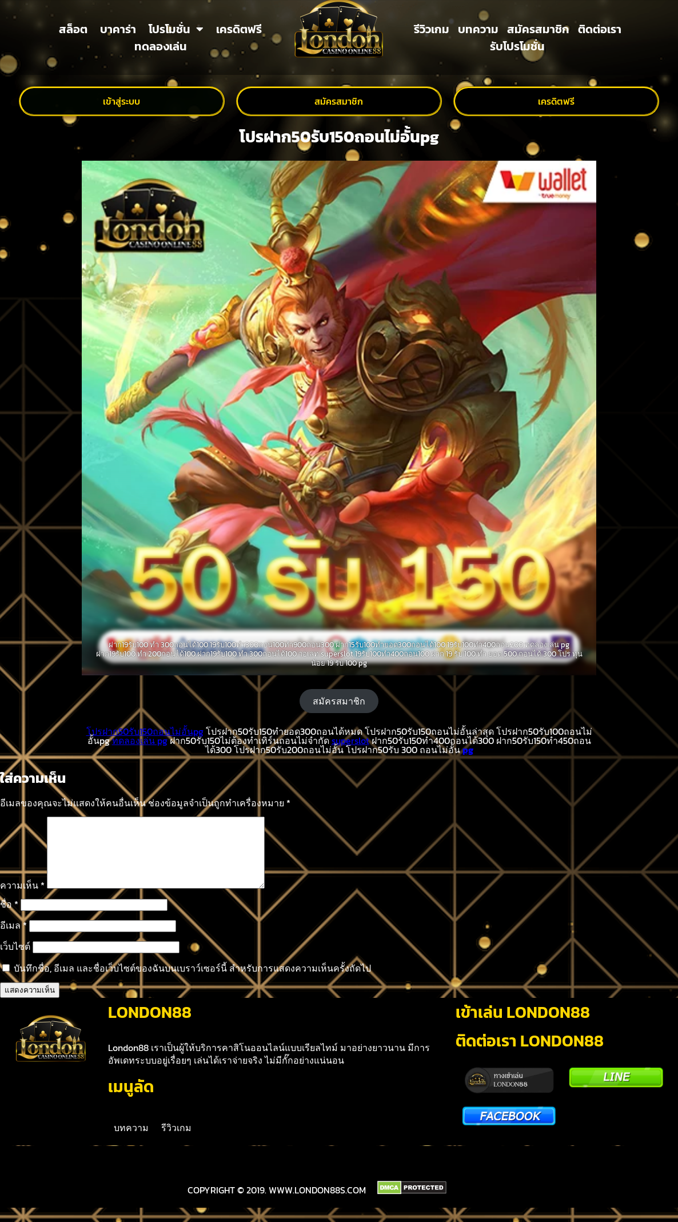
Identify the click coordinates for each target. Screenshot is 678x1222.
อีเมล (13, 939)
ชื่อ (9, 918)
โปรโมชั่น (176, 29)
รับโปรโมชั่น (517, 46)
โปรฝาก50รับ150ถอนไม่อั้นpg (145, 731)
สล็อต (73, 29)
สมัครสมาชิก (538, 29)
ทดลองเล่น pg (139, 740)
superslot (350, 740)
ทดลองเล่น (160, 46)
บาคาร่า (118, 29)
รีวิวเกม (431, 29)
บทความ (478, 29)
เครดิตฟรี (239, 29)
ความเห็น (22, 899)
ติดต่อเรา (599, 29)
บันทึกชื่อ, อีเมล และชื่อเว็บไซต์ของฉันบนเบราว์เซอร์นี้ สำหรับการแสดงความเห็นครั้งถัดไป (192, 982)
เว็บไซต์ (15, 960)
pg (467, 750)
